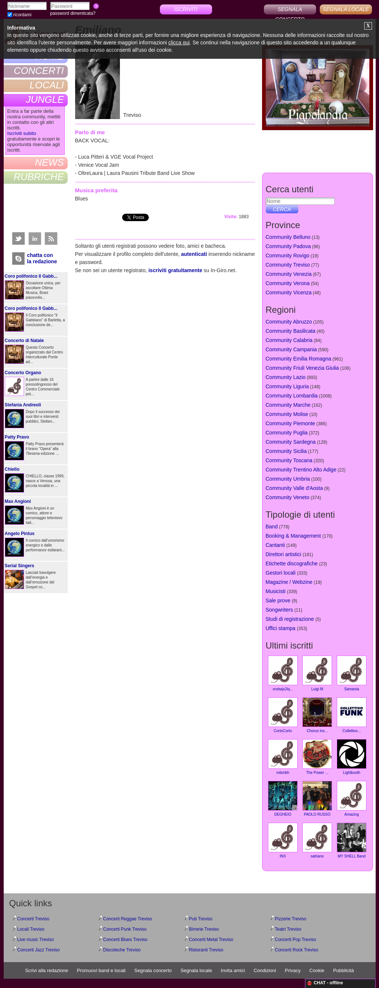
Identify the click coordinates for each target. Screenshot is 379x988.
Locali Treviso (30, 929)
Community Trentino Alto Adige (301, 470)
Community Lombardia (292, 396)
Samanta (351, 673)
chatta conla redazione (42, 258)
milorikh (283, 757)
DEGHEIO (283, 798)
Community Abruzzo (289, 322)
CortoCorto (283, 715)
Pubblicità (343, 970)
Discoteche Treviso (122, 950)
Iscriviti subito (21, 133)
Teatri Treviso (288, 929)
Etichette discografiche (292, 563)
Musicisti (276, 591)
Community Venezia (289, 274)
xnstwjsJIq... (283, 673)
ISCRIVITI (185, 9)
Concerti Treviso (33, 918)
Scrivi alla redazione (46, 970)
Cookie (316, 970)
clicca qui (179, 42)
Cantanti (275, 545)
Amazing (351, 798)
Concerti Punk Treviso (125, 929)
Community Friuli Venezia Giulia (302, 368)
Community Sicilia (286, 451)
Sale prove (278, 600)
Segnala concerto (153, 970)
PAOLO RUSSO (317, 798)
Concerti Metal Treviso (211, 939)
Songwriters (279, 610)
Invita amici (233, 970)
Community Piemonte (290, 423)
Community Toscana (289, 460)
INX (283, 840)
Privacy (293, 970)
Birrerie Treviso (204, 929)
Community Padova (288, 246)
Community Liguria (287, 386)
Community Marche (288, 405)
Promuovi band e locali (101, 970)
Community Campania (291, 349)
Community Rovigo (287, 255)
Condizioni (265, 970)
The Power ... (317, 757)
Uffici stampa (281, 628)
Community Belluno (288, 237)
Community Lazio (286, 377)
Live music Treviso (35, 939)
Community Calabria (289, 340)
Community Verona (288, 283)
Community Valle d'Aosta (294, 488)
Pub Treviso (200, 918)
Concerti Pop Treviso (295, 939)
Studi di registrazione (290, 619)
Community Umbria (288, 479)
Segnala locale (196, 970)
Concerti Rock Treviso (296, 950)
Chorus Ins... (317, 715)
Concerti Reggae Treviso (127, 918)
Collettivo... (351, 715)
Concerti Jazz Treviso (38, 950)
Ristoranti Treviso (206, 950)
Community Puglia (287, 433)
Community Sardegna (291, 442)
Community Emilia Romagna (298, 359)
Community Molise (287, 414)
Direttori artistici (283, 554)
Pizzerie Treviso (290, 918)
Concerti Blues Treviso (125, 939)
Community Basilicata (291, 331)
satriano (317, 840)
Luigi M (317, 673)
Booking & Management (293, 536)
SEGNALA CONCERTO (290, 10)
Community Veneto (287, 497)
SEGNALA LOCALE (346, 9)
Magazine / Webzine (289, 582)
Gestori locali (281, 573)
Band (272, 526)
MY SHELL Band (351, 840)
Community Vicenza (289, 292)
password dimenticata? (73, 13)
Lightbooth (351, 757)
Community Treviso (288, 265)
